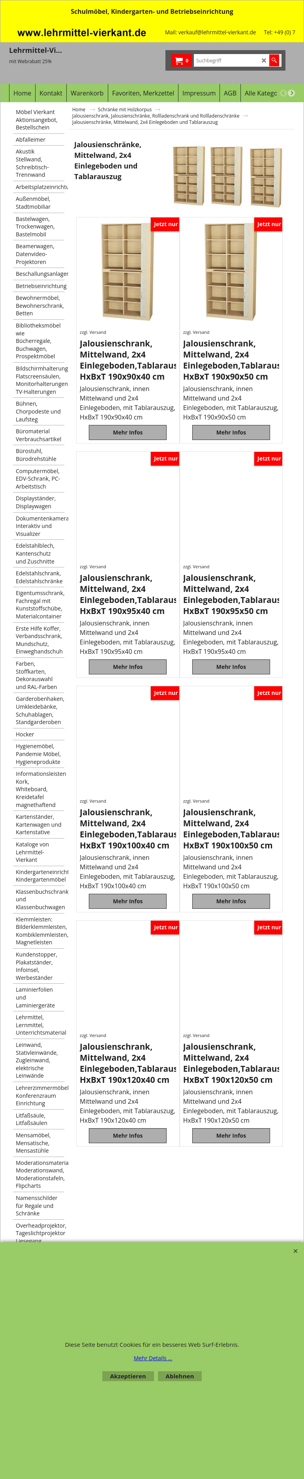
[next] (291, 93)
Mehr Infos (128, 437)
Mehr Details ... (153, 1358)
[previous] (283, 93)
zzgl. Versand (93, 332)
